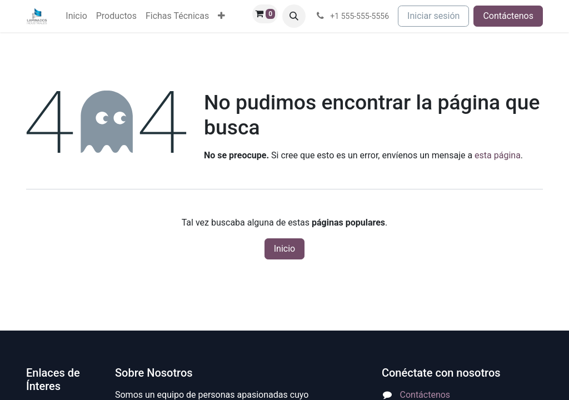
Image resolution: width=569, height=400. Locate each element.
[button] (294, 16)
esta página (498, 155)
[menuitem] (76, 16)
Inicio (284, 248)
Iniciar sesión (433, 16)
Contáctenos (508, 16)
